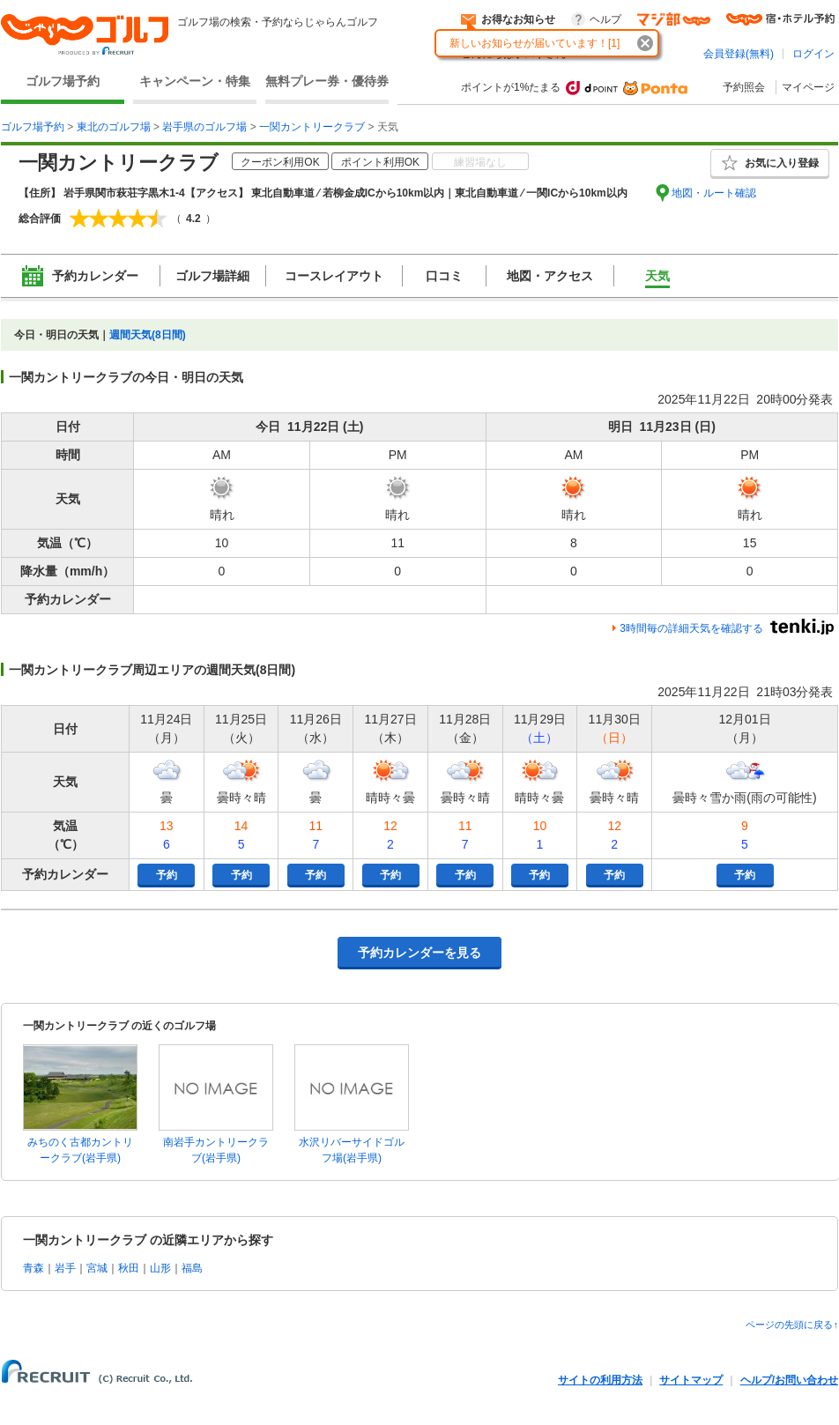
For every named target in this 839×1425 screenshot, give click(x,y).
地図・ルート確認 (714, 193)
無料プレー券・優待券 (327, 81)
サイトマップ (691, 1380)
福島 (192, 1268)
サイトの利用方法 (600, 1380)
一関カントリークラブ (312, 127)
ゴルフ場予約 (63, 81)
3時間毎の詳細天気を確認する (691, 628)
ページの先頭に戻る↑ (792, 1324)
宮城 (97, 1268)
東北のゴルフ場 (114, 127)
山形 (160, 1268)
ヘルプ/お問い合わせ (789, 1380)
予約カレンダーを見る (419, 953)
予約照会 (744, 87)
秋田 (128, 1268)
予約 (166, 875)
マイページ (808, 87)
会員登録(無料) (738, 54)
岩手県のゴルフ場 (204, 127)
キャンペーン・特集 (194, 81)
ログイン (813, 54)
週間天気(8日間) (147, 335)
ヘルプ (605, 19)
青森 (33, 1268)
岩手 (65, 1268)
